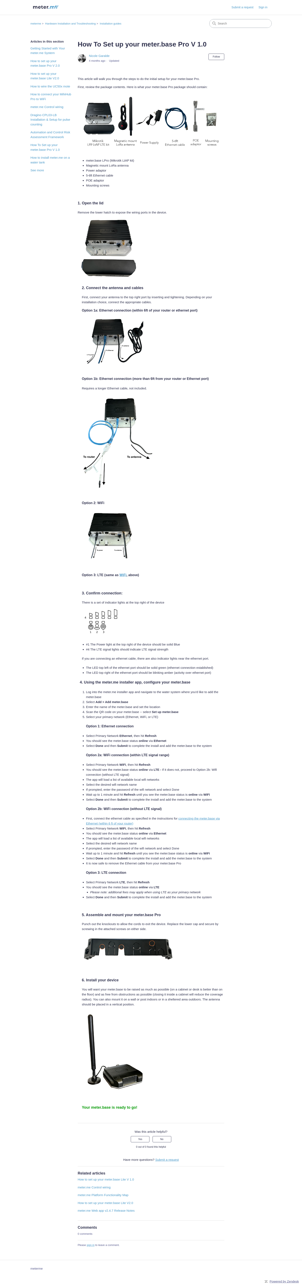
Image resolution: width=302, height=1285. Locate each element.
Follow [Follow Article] (216, 56)
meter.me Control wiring (47, 107)
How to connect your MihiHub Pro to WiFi (51, 96)
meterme (36, 23)
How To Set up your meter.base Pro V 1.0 (45, 147)
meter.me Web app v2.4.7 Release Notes (106, 1210)
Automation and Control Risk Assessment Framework (50, 134)
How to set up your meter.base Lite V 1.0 (106, 1179)
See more (37, 170)
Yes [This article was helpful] (140, 1139)
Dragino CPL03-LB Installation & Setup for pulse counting (50, 119)
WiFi (123, 575)
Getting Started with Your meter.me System (48, 51)
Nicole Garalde (99, 56)
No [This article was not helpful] (161, 1139)
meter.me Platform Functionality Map (103, 1195)
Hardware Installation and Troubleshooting (70, 23)
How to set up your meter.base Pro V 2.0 (45, 63)
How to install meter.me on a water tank (50, 160)
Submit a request (243, 7)
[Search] (240, 23)
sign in (91, 1245)
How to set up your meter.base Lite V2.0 (45, 76)
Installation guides (110, 23)
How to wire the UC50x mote (50, 86)
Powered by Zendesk (284, 1281)
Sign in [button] (263, 7)
